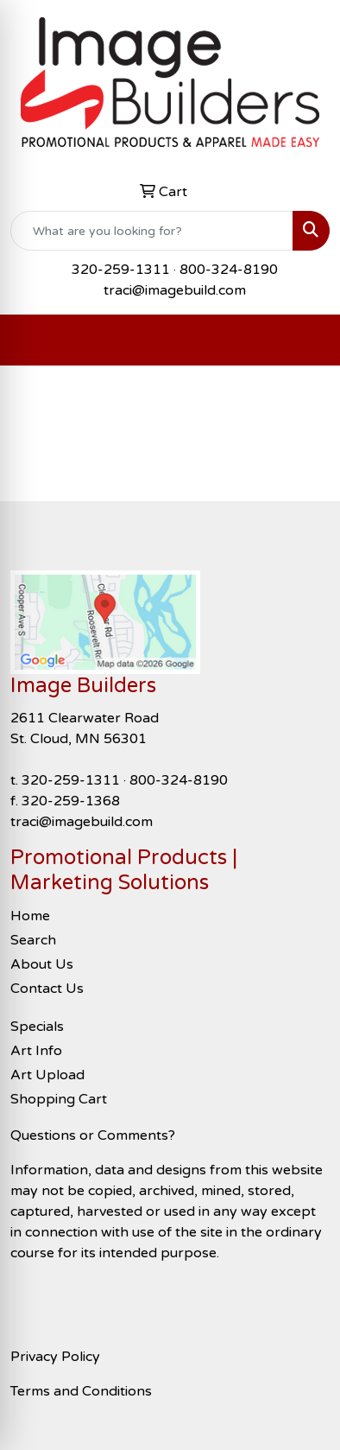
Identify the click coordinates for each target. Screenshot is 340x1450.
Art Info (36, 1050)
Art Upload (47, 1075)
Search (33, 940)
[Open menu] (305, 340)
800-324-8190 (228, 269)
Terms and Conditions (81, 1391)
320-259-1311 (121, 269)
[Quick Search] (151, 231)
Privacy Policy (55, 1356)
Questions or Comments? (92, 1135)
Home (30, 916)
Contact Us (47, 988)
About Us (41, 964)
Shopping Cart (58, 1099)
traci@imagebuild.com (175, 290)
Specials (37, 1026)
